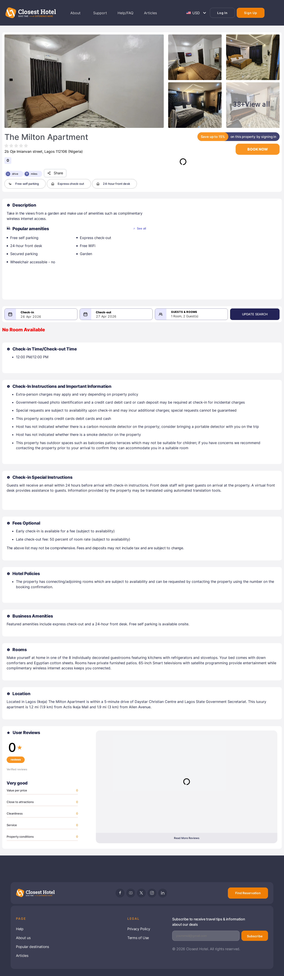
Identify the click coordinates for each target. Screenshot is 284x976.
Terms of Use (138, 938)
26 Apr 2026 (31, 316)
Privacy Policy (138, 929)
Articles (22, 955)
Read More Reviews (186, 838)
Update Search (256, 314)
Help (20, 929)
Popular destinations (32, 946)
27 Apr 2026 (107, 316)
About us (23, 938)
